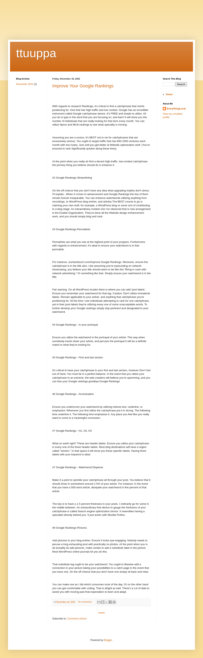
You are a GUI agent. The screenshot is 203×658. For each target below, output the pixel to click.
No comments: (85, 602)
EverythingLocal (176, 108)
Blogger (108, 640)
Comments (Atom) (76, 618)
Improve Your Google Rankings (83, 85)
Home (101, 612)
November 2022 (24, 84)
